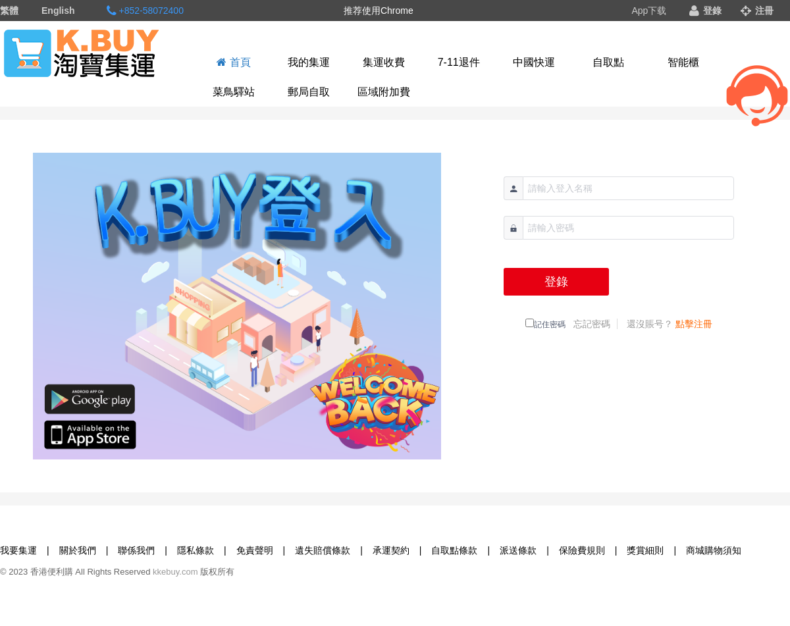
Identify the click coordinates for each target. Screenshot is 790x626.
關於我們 (77, 550)
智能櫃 (683, 62)
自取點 (608, 62)
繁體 (9, 10)
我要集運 (18, 550)
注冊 (757, 10)
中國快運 (534, 62)
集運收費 (384, 62)
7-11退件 (459, 62)
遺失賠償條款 (322, 550)
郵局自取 (309, 91)
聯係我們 (136, 550)
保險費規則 (582, 550)
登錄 (705, 10)
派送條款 (518, 550)
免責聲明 (254, 550)
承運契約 (391, 550)
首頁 (233, 62)
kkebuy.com (175, 572)
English (58, 10)
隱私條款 (195, 550)
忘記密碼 (591, 324)
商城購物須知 (713, 550)
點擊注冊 (693, 324)
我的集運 (309, 62)
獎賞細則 (645, 550)
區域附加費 (383, 91)
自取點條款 (454, 550)
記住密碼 (550, 324)
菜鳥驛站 (234, 91)
